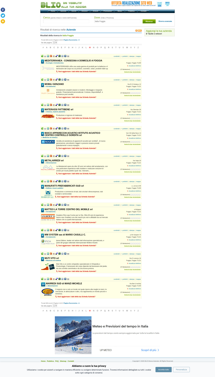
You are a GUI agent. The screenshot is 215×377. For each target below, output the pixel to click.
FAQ (57, 361)
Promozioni (108, 11)
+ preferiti (124, 56)
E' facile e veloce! (154, 34)
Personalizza (181, 369)
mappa (138, 56)
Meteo (119, 11)
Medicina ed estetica (50, 137)
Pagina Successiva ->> (72, 40)
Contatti (144, 11)
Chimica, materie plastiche (55, 112)
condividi (117, 56)
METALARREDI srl (54, 160)
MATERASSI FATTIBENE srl (59, 109)
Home (53, 11)
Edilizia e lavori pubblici (54, 188)
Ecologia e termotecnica (55, 63)
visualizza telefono (135, 66)
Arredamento (51, 86)
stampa (131, 56)
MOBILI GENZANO (54, 84)
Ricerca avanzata (165, 21)
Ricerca (149, 21)
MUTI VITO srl (52, 258)
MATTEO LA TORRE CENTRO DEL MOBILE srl (69, 209)
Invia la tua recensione (132, 72)
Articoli (95, 11)
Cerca (60, 17)
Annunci (85, 11)
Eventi (74, 11)
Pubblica (131, 11)
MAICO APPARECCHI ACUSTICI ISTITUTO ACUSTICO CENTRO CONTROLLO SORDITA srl (72, 134)
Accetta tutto (163, 369)
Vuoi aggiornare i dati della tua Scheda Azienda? (77, 72)
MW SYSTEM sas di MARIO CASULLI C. (65, 234)
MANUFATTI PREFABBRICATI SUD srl (64, 186)
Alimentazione (51, 163)
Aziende (63, 11)
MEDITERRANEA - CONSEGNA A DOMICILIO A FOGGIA (73, 60)
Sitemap (63, 361)
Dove (104, 17)
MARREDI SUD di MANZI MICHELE (64, 283)
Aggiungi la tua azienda (159, 31)
